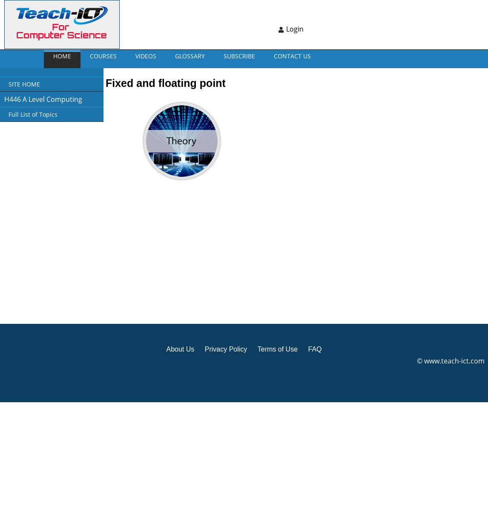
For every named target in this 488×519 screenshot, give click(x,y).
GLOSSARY (190, 56)
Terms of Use (278, 349)
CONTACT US (292, 56)
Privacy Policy (226, 349)
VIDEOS (145, 56)
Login (295, 29)
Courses (103, 56)
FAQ (315, 349)
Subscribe (239, 56)
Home (62, 56)
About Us (180, 349)
